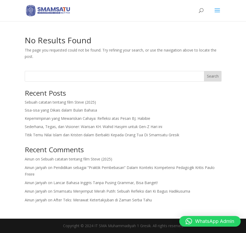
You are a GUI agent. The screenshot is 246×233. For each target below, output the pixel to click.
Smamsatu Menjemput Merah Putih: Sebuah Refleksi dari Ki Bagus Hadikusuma (121, 191)
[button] (210, 221)
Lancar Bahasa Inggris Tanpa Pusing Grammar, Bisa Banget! (105, 182)
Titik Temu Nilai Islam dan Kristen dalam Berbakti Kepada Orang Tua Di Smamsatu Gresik (102, 134)
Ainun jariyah (36, 167)
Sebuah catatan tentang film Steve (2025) (60, 102)
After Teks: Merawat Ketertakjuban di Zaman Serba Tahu (102, 199)
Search (213, 76)
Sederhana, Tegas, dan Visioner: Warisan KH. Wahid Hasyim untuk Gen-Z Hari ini (93, 126)
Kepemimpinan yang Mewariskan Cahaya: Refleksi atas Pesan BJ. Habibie (87, 118)
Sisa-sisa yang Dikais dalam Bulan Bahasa (61, 110)
